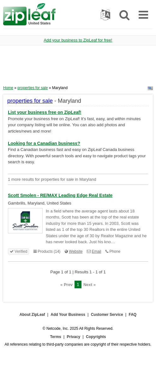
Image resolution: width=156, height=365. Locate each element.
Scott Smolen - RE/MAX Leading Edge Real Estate (60, 195)
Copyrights (96, 337)
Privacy (74, 337)
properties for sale (32, 88)
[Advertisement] (78, 67)
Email (96, 251)
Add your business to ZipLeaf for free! (78, 40)
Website (75, 251)
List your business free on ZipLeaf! (44, 112)
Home (8, 88)
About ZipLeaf (32, 314)
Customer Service (107, 314)
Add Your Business (68, 314)
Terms (55, 337)
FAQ (133, 314)
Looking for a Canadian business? (44, 143)
